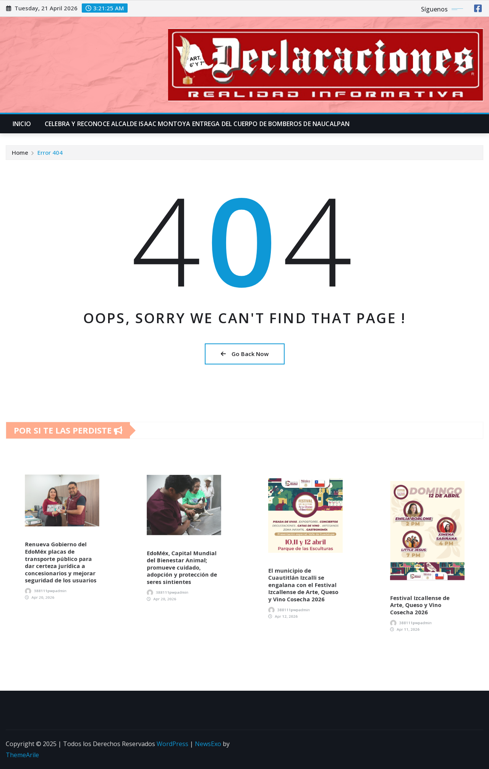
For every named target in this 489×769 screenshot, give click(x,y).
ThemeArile (22, 755)
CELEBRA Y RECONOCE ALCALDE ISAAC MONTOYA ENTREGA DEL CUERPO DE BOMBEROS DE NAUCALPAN (197, 124)
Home (20, 155)
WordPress (172, 744)
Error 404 (50, 155)
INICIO (22, 124)
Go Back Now (245, 354)
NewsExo (208, 744)
